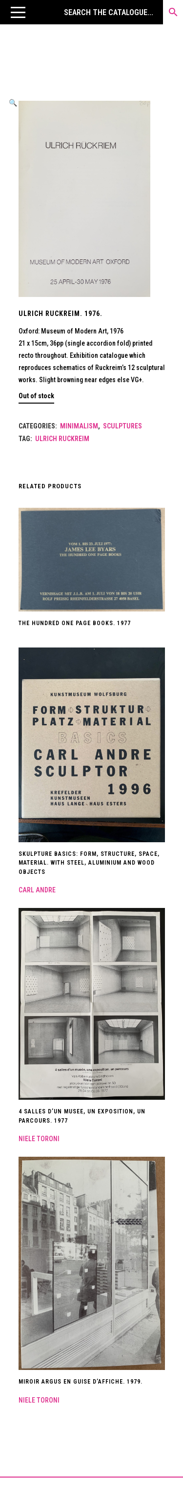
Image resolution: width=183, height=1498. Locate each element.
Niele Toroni (39, 1139)
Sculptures (122, 426)
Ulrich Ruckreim (62, 439)
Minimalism (79, 426)
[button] (18, 12)
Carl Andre (37, 890)
